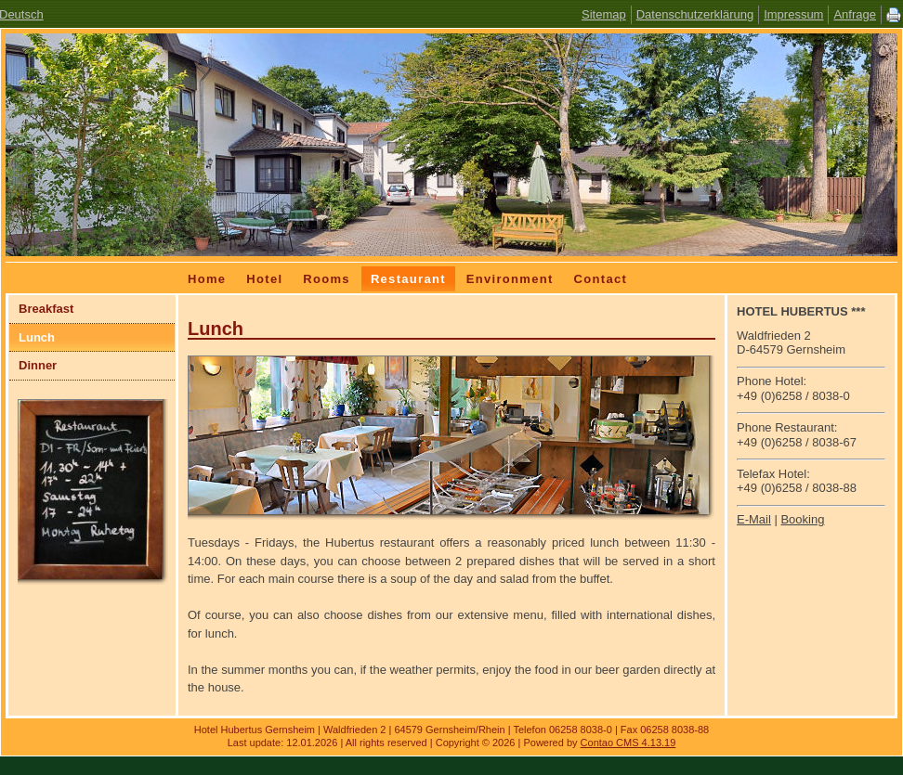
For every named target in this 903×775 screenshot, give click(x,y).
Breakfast (46, 309)
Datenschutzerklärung (694, 14)
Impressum (793, 14)
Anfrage (854, 14)
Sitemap (604, 14)
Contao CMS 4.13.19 (628, 742)
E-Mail (754, 519)
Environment (510, 279)
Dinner (38, 365)
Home (207, 279)
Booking (802, 519)
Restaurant (408, 279)
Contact (601, 279)
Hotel (264, 279)
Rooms (326, 279)
